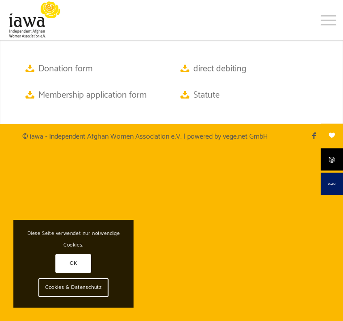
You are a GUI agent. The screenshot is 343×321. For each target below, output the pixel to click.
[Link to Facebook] (314, 135)
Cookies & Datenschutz (73, 287)
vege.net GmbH (245, 137)
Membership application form (92, 95)
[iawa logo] (34, 20)
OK (73, 263)
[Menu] (324, 20)
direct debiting (220, 69)
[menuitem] (324, 20)
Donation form (65, 69)
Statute (206, 95)
